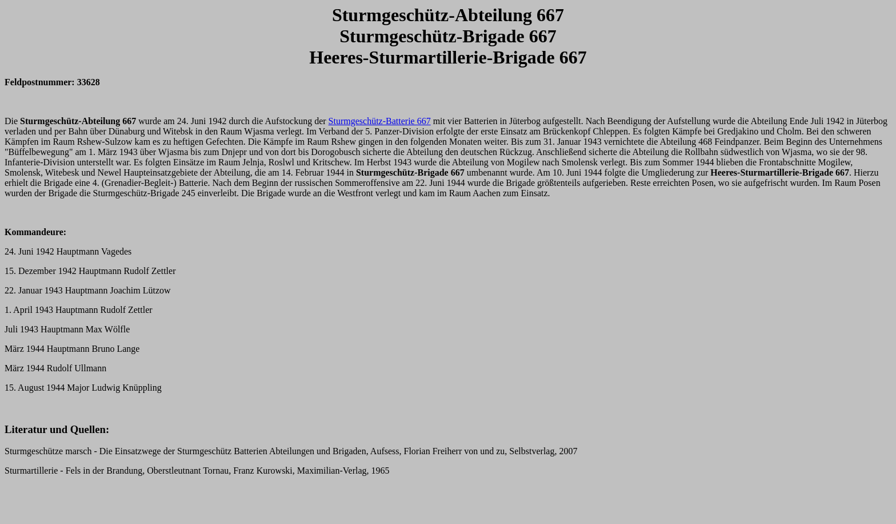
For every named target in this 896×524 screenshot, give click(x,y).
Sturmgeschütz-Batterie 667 (380, 121)
